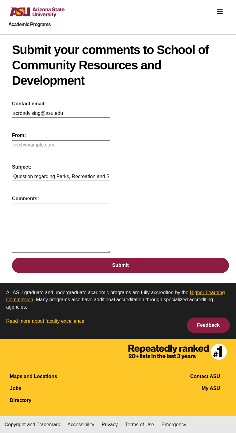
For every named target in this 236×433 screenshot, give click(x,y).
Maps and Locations (33, 376)
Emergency (173, 424)
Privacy (110, 424)
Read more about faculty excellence (45, 321)
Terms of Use (139, 424)
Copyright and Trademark (32, 424)
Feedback (208, 325)
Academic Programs (29, 24)
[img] (220, 12)
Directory (20, 400)
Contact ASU (205, 376)
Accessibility (81, 424)
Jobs (15, 388)
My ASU (211, 388)
